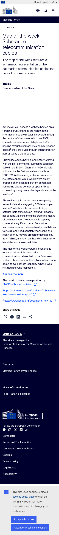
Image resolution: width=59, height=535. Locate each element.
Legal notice (9, 467)
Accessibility (10, 473)
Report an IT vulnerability (17, 442)
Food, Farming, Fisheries (16, 393)
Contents (10, 27)
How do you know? (45, 2)
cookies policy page (24, 496)
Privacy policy (11, 461)
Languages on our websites (18, 448)
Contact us (9, 435)
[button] (5, 316)
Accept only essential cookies (30, 527)
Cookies (7, 454)
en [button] (38, 10)
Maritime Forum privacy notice (20, 370)
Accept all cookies (24, 519)
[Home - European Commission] (10, 10)
